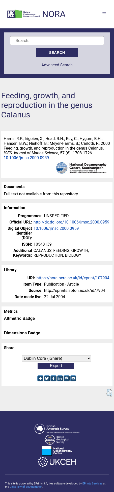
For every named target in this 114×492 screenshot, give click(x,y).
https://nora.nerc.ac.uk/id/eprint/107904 (73, 278)
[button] (109, 393)
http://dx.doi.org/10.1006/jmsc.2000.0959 (71, 222)
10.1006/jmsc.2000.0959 (26, 157)
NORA (54, 14)
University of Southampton (26, 486)
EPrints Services (92, 483)
